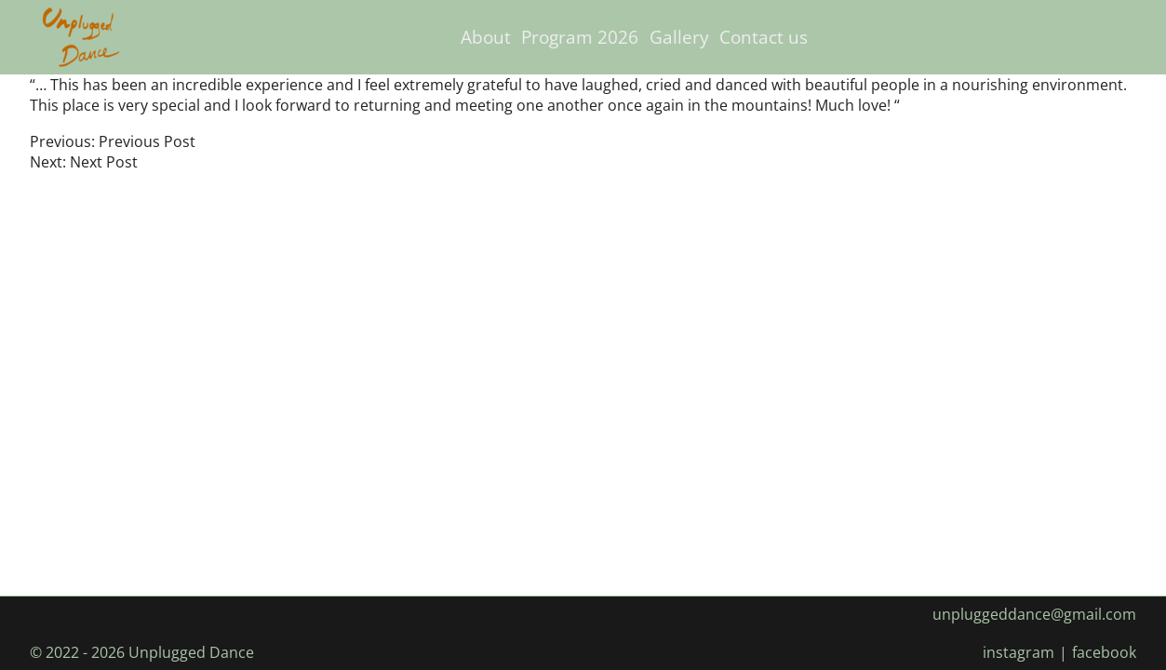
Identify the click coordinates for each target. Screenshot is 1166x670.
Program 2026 (579, 36)
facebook (1104, 652)
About (486, 36)
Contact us (763, 36)
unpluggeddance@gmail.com (1034, 614)
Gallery (679, 36)
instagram (1018, 652)
